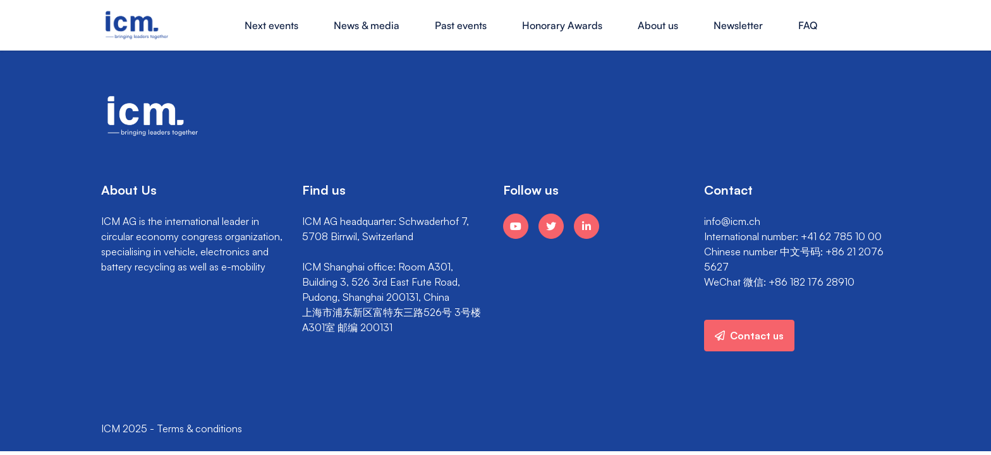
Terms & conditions (199, 428)
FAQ (807, 25)
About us (658, 25)
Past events (461, 25)
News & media (366, 25)
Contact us (749, 335)
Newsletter (738, 25)
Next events (271, 25)
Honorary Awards (562, 25)
